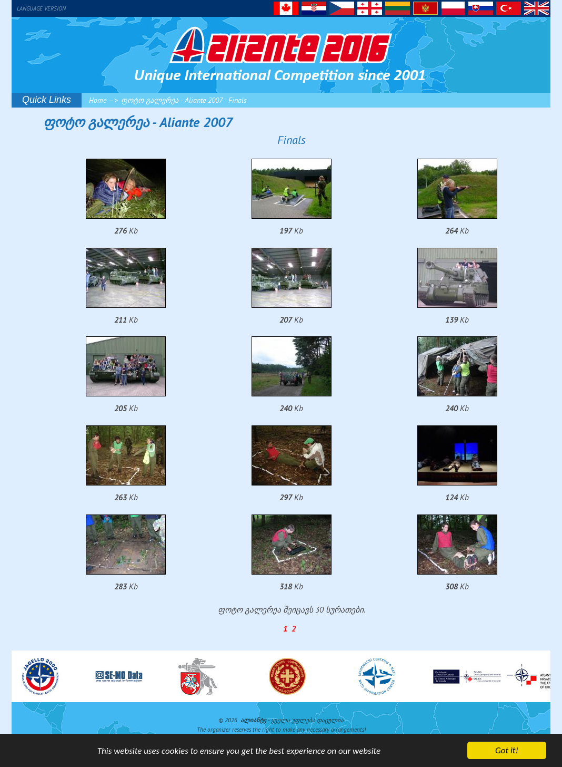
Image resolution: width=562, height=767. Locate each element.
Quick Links (46, 99)
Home (97, 100)
